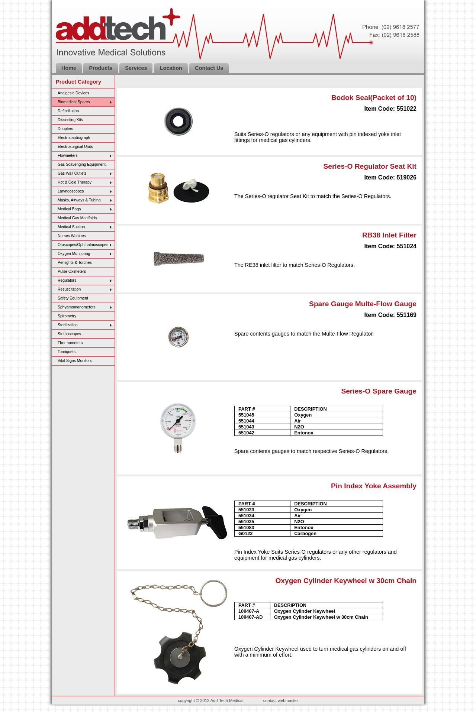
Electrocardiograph (74, 138)
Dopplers (65, 129)
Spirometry (67, 316)
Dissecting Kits (70, 120)
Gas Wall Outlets (72, 173)
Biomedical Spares (74, 102)
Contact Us (209, 68)
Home (68, 68)
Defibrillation (68, 111)
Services (136, 68)
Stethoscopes (69, 334)
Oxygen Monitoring (74, 254)
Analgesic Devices (73, 93)
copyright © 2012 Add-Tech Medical (210, 700)
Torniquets (66, 352)
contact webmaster (280, 700)
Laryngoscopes (71, 191)
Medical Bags (69, 209)
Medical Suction (71, 227)
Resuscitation (69, 289)
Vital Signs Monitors (75, 361)
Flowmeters (68, 155)
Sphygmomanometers (77, 307)
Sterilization (68, 325)
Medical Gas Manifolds (77, 218)
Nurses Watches (72, 236)
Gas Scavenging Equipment (82, 164)
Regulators (67, 280)
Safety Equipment (73, 298)
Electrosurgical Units (75, 147)
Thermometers (70, 343)
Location (171, 68)
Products (100, 68)
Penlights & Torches (75, 262)
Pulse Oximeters (72, 271)
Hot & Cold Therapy (74, 182)
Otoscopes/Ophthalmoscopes (83, 245)
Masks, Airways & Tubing (79, 200)
